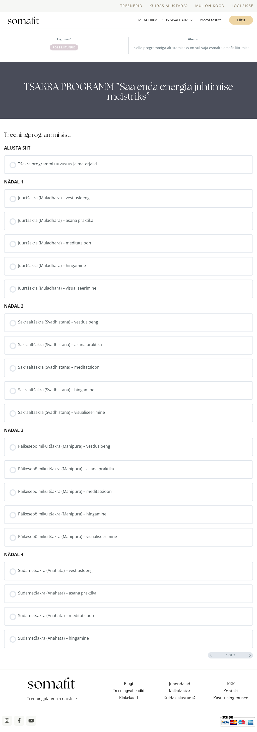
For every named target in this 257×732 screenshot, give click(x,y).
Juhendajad (179, 686)
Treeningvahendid (128, 693)
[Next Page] (249, 657)
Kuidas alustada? (180, 700)
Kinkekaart (128, 700)
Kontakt (230, 693)
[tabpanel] (128, 92)
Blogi (128, 686)
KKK (231, 686)
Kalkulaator (179, 693)
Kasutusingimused (230, 700)
